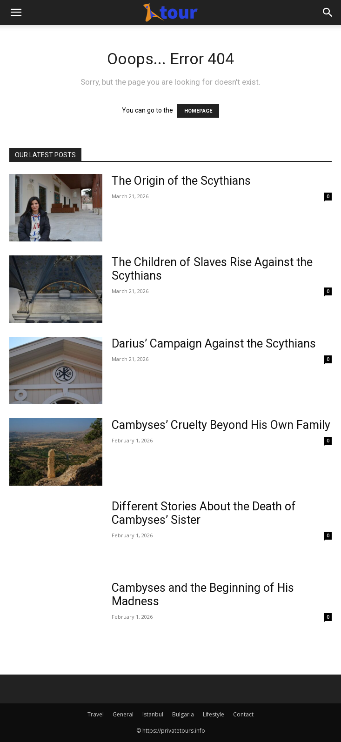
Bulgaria (183, 714)
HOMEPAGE (198, 111)
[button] (16, 12)
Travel (95, 714)
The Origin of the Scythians (181, 180)
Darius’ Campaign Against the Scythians (214, 343)
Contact (243, 714)
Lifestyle (213, 714)
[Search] (328, 12)
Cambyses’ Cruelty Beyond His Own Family (221, 425)
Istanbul (152, 714)
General (123, 714)
